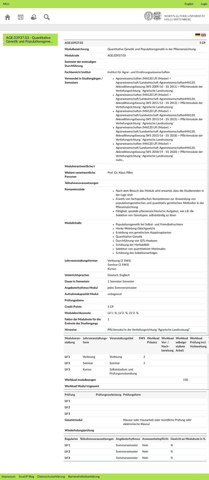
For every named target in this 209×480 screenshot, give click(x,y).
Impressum (9, 476)
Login (204, 4)
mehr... (120, 160)
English (189, 4)
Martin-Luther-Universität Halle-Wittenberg (175, 16)
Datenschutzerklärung (51, 476)
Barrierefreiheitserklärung (84, 476)
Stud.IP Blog (26, 476)
